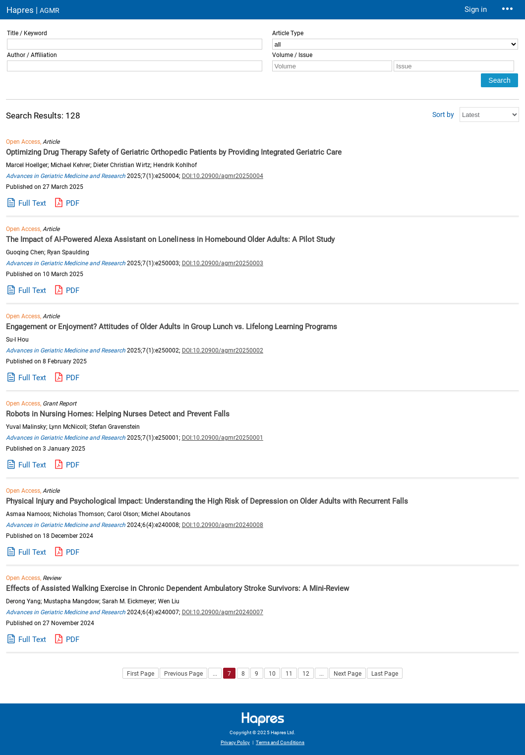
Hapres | (32, 10)
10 (272, 673)
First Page (140, 673)
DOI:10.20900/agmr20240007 (222, 612)
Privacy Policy (235, 742)
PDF (72, 203)
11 (289, 673)
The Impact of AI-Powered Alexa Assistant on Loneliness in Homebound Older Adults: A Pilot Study (170, 239)
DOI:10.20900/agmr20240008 (222, 525)
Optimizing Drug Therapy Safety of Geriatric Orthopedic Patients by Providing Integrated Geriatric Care (174, 152)
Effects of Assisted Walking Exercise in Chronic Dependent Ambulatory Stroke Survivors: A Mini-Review (177, 588)
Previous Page (183, 673)
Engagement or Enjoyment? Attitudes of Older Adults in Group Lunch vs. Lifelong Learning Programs (171, 326)
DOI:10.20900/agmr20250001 (222, 437)
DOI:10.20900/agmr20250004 (222, 176)
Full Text (32, 203)
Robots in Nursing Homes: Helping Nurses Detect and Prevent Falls (118, 413)
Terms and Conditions (280, 742)
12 (305, 673)
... (215, 673)
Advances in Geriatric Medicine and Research (65, 176)
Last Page (384, 673)
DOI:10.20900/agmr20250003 (222, 263)
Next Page (347, 673)
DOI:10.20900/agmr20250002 (222, 350)
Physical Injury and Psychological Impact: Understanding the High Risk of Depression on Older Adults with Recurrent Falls (207, 501)
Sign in (476, 9)
